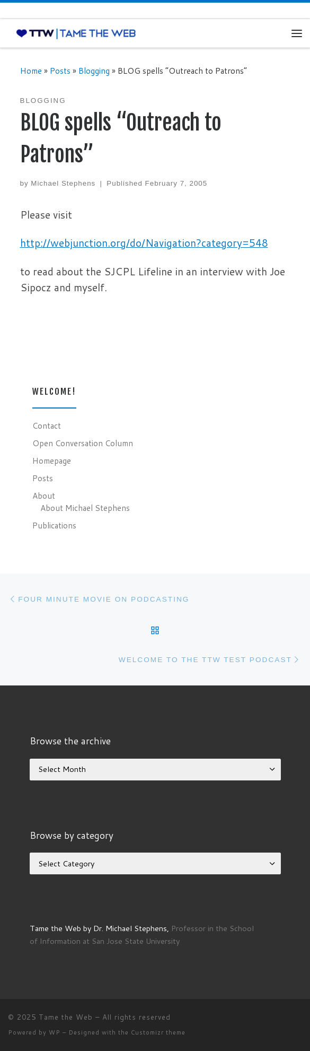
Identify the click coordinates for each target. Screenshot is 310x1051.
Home (31, 70)
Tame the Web (66, 1017)
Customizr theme (158, 1032)
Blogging (94, 70)
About (43, 495)
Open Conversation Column (82, 443)
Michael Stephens (63, 183)
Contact (46, 425)
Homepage (51, 460)
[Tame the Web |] (76, 33)
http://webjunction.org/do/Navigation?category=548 (144, 243)
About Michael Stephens (85, 508)
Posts (60, 70)
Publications (54, 525)
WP (54, 1032)
